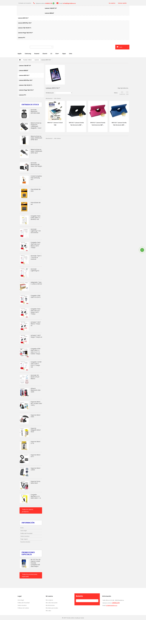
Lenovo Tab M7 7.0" (51, 8)
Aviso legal (23, 530)
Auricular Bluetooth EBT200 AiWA (35, 111)
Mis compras (49, 600)
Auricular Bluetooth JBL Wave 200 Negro (36, 164)
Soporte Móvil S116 (35, 442)
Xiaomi (45, 53)
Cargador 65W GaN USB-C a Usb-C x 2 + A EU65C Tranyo (35, 351)
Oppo (64, 53)
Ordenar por (50, 93)
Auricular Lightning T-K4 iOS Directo (36, 230)
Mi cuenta (49, 596)
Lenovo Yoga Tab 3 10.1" (25, 33)
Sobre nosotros (24, 536)
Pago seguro (24, 539)
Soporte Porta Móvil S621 (35, 482)
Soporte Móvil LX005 (35, 469)
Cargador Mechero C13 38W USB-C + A (36, 496)
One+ (57, 53)
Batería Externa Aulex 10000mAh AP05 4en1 (36, 151)
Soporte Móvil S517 (35, 455)
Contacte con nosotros (24, 3)
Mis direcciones (50, 605)
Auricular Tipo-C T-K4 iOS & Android (36, 257)
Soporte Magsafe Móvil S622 (35, 430)
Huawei (36, 53)
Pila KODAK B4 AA (35, 203)
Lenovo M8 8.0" (49, 13)
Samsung (28, 53)
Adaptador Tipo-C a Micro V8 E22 (36, 283)
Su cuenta (112, 3)
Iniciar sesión (122, 3)
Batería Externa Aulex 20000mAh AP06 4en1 (36, 137)
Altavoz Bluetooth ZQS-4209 (36, 390)
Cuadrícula (122, 93)
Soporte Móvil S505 (35, 416)
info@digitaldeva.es (111, 605)
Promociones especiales (28, 553)
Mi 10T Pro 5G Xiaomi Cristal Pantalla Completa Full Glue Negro (35, 563)
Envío (22, 528)
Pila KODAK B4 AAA (35, 190)
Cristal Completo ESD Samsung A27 (36, 177)
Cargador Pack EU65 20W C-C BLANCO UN (35, 217)
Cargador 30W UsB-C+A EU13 (35, 296)
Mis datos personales (52, 608)
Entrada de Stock (30, 104)
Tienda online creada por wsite (75, 618)
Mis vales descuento (51, 602)
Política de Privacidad (26, 533)
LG (51, 53)
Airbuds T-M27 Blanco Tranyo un (36, 323)
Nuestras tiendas (25, 542)
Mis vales (48, 610)
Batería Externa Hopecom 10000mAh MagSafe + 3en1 (36, 125)
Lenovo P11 (21, 37)
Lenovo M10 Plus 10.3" (25, 23)
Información (28, 523)
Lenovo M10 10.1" (23, 18)
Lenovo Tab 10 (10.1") (24, 28)
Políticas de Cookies (23, 608)
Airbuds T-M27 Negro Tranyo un (36, 336)
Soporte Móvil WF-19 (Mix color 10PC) (36, 403)
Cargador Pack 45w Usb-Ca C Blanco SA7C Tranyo (35, 244)
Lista (127, 93)
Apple (20, 53)
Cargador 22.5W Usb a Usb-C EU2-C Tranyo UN (36, 364)
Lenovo (37, 60)
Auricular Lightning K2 (35, 270)
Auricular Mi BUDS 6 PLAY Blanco (35, 376)
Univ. (70, 53)
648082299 (116, 603)
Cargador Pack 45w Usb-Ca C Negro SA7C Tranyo (35, 311)
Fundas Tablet (27, 60)
